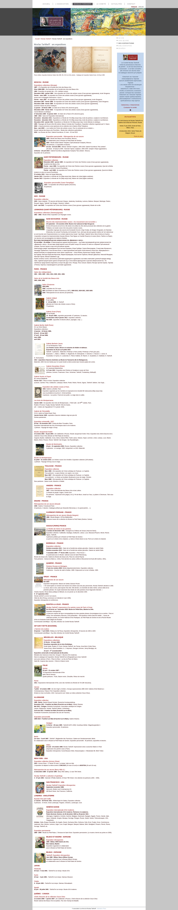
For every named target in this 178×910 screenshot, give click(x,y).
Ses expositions (126, 43)
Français (134, 7)
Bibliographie (125, 46)
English (141, 7)
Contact (131, 4)
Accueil (46, 4)
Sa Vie (121, 38)
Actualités (116, 4)
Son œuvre (123, 40)
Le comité (101, 4)
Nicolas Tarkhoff (82, 4)
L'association (62, 4)
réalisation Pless (101, 908)
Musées (122, 48)
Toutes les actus (138, 136)
